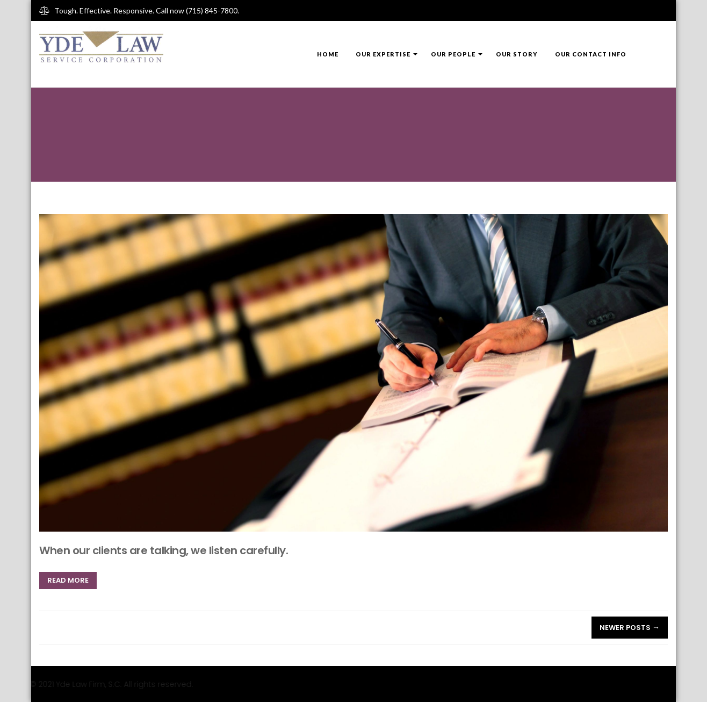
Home (327, 54)
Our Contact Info (590, 54)
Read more (68, 580)
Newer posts (630, 627)
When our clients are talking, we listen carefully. (163, 550)
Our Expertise (383, 54)
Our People (453, 54)
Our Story (517, 54)
